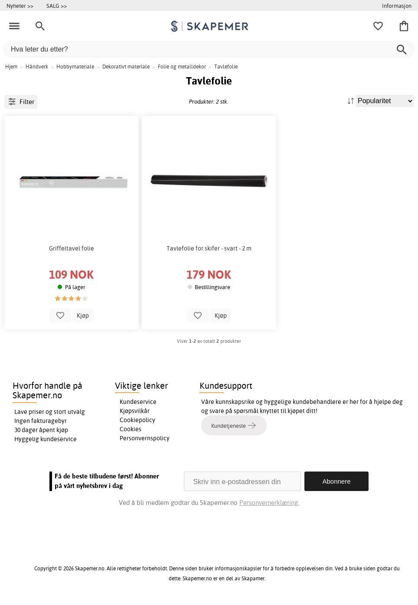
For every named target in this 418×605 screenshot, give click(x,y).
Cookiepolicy (137, 420)
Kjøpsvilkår (135, 411)
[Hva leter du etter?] (209, 49)
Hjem (11, 66)
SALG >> (56, 5)
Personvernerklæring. (269, 502)
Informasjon (396, 5)
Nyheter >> (20, 5)
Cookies (130, 429)
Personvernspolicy (145, 438)
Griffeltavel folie (71, 248)
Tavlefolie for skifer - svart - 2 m (209, 248)
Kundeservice (138, 402)
